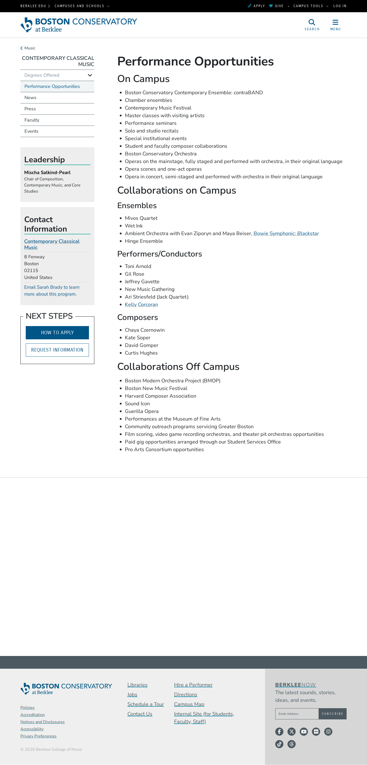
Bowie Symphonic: (286, 233)
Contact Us (139, 713)
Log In (340, 6)
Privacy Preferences (38, 736)
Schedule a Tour (145, 704)
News (30, 98)
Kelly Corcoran (141, 304)
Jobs (132, 694)
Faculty (31, 120)
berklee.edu (33, 6)
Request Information (57, 350)
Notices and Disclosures (42, 722)
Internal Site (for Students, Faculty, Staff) (204, 717)
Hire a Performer (193, 684)
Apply (256, 6)
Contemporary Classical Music (58, 61)
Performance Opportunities (52, 86)
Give (276, 6)
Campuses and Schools (80, 6)
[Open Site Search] (312, 25)
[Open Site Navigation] (336, 25)
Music (29, 48)
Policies (27, 707)
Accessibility (32, 729)
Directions (185, 694)
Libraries (137, 684)
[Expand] (90, 75)
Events (31, 131)
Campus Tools (309, 6)
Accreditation (32, 715)
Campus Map (189, 704)
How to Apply (57, 332)
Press (30, 109)
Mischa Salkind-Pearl (47, 172)
